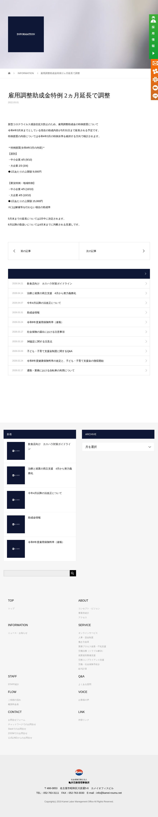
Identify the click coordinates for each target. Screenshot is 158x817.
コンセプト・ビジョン (89, 608)
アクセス (82, 617)
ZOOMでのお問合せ (17, 733)
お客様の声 (83, 700)
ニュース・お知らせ (17, 633)
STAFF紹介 (13, 684)
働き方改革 (83, 642)
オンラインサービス (88, 633)
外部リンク (83, 720)
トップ (11, 608)
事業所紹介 (83, 613)
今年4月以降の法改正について (45, 493)
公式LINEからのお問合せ (20, 738)
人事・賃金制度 (85, 637)
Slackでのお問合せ (17, 729)
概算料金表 (13, 704)
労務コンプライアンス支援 (91, 660)
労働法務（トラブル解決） (91, 651)
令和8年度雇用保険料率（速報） (46, 542)
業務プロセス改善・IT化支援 (92, 646)
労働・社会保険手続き (89, 664)
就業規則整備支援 (87, 655)
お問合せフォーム (16, 720)
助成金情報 (34, 517)
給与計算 (82, 669)
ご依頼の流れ (14, 700)
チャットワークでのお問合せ (22, 724)
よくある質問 (84, 684)
